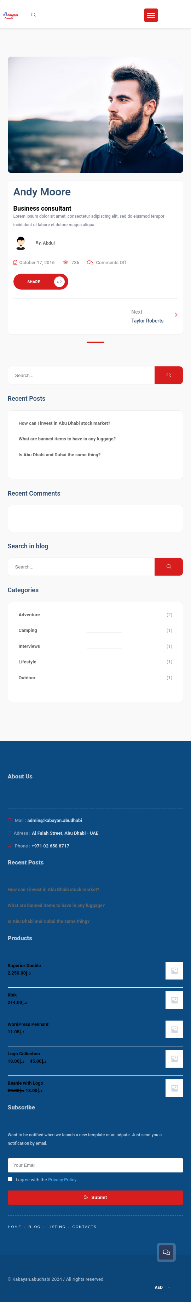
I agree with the (42, 1179)
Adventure (29, 614)
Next (154, 316)
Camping (28, 630)
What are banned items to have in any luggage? (67, 438)
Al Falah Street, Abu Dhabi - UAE (65, 833)
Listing (56, 1226)
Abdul (49, 243)
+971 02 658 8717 (50, 846)
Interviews (29, 646)
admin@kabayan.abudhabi (55, 820)
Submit (95, 1197)
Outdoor (27, 677)
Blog (34, 1226)
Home (15, 1226)
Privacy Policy (62, 1179)
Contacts (85, 1226)
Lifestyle (27, 661)
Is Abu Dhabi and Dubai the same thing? (60, 454)
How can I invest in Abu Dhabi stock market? (64, 423)
